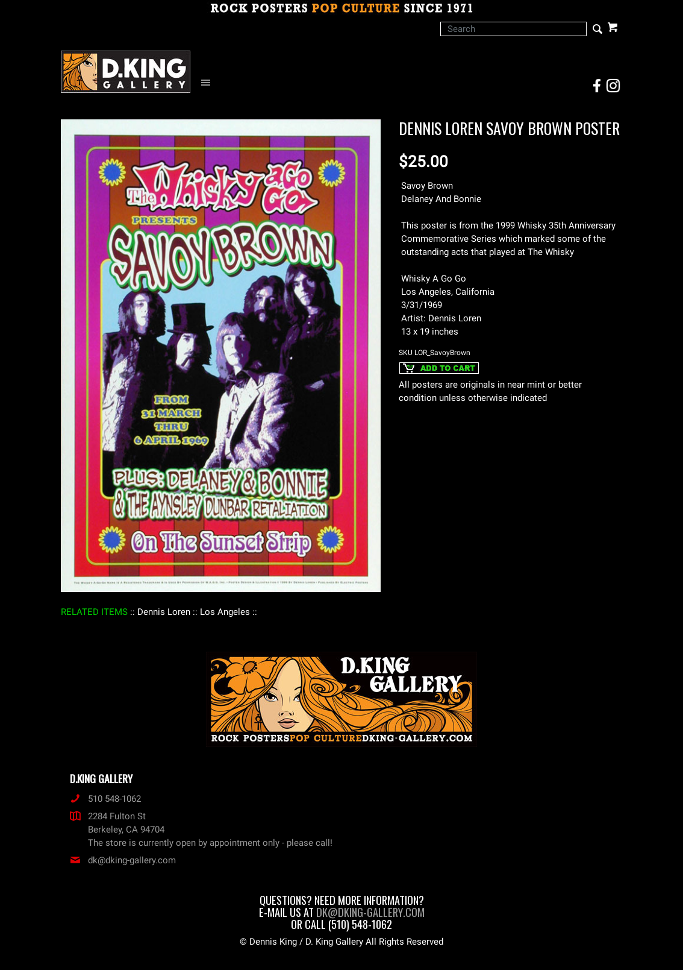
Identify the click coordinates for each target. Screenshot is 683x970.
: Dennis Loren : (164, 611)
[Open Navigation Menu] (208, 82)
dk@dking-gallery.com (123, 860)
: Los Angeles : (225, 611)
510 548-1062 (105, 798)
